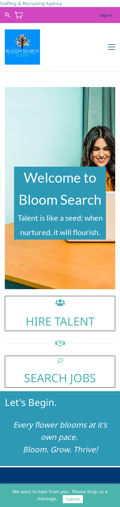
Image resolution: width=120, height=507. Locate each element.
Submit (73, 499)
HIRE (39, 321)
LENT (81, 321)
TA (59, 321)
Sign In (106, 15)
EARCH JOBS (63, 378)
